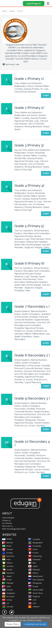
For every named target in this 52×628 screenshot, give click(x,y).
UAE (32, 600)
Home (4, 11)
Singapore (8, 593)
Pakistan (7, 583)
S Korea (7, 590)
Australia (34, 539)
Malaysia (34, 570)
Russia (33, 586)
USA (32, 603)
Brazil (6, 546)
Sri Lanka (8, 596)
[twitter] (11, 612)
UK (5, 603)
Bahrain (7, 543)
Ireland (7, 563)
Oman (7, 580)
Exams (11, 11)
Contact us (6, 520)
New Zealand (36, 580)
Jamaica (7, 566)
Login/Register (33, 3)
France (33, 553)
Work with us (7, 526)
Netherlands (35, 576)
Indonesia (34, 559)
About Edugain (8, 518)
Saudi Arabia (35, 590)
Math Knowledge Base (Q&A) (14, 529)
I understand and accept (35, 624)
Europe (7, 553)
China (32, 549)
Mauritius (8, 573)
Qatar (6, 586)
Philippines (35, 583)
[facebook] (4, 612)
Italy (32, 563)
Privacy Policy (12, 624)
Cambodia (34, 546)
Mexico (33, 573)
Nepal (7, 576)
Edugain (4, 3)
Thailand (34, 596)
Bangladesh (35, 543)
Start (46, 95)
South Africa (35, 593)
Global (7, 539)
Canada (7, 549)
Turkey (7, 600)
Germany (8, 556)
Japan (33, 566)
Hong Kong (35, 556)
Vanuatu (7, 607)
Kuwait (7, 570)
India (6, 559)
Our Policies (7, 523)
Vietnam (34, 607)
